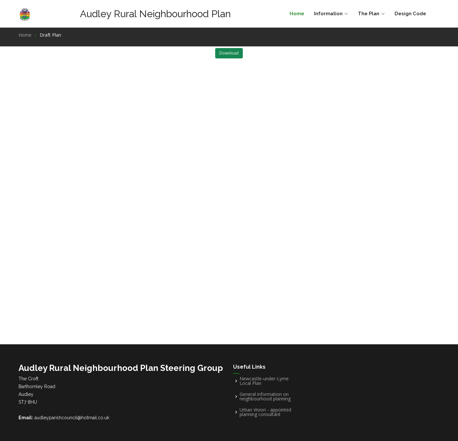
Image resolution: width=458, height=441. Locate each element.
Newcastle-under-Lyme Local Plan (264, 381)
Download (229, 53)
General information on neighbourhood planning (265, 396)
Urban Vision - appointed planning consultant (265, 412)
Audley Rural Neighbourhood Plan (155, 13)
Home (297, 14)
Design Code (410, 14)
